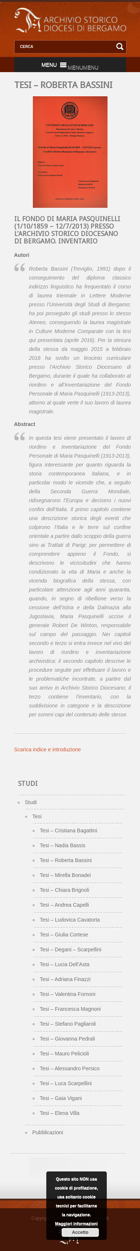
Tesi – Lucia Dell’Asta (65, 964)
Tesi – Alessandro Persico (70, 1068)
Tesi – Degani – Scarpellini (71, 949)
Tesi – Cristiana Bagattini (68, 831)
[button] (83, 67)
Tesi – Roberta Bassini (66, 860)
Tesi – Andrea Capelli (64, 905)
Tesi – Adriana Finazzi (65, 979)
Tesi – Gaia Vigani (61, 1098)
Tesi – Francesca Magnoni (70, 1009)
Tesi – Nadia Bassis (62, 845)
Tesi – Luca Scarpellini (66, 1083)
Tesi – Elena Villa (60, 1113)
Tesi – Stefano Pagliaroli (68, 1024)
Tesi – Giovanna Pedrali (67, 1039)
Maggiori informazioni (76, 1223)
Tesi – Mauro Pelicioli (64, 1054)
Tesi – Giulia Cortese (64, 935)
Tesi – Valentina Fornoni (68, 994)
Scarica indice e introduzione (47, 749)
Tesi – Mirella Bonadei (65, 875)
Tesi (37, 816)
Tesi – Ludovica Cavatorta (70, 920)
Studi (31, 802)
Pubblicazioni (47, 1132)
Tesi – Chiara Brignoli (64, 890)
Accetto (80, 1232)
